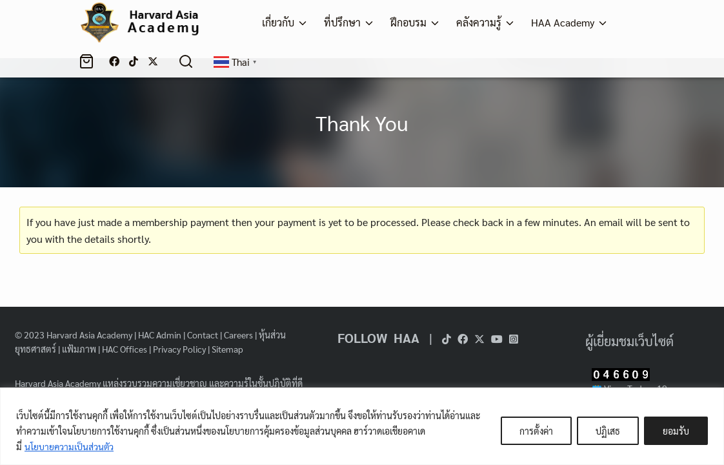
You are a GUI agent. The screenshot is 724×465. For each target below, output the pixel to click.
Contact (202, 334)
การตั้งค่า (536, 431)
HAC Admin (159, 334)
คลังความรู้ (478, 22)
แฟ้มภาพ (79, 349)
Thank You (362, 122)
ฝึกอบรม (408, 22)
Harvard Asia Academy (89, 334)
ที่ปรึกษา (342, 22)
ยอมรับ (676, 431)
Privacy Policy (179, 349)
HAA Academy (562, 22)
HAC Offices (124, 349)
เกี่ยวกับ (278, 22)
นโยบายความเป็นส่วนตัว (69, 446)
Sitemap (227, 349)
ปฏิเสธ (608, 431)
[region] (362, 426)
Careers (238, 334)
